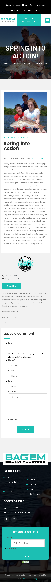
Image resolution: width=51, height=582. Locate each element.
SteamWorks (37, 158)
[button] (47, 20)
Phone (11, 370)
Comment (13, 392)
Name (11, 360)
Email (10, 343)
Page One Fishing (30, 578)
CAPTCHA (12, 419)
